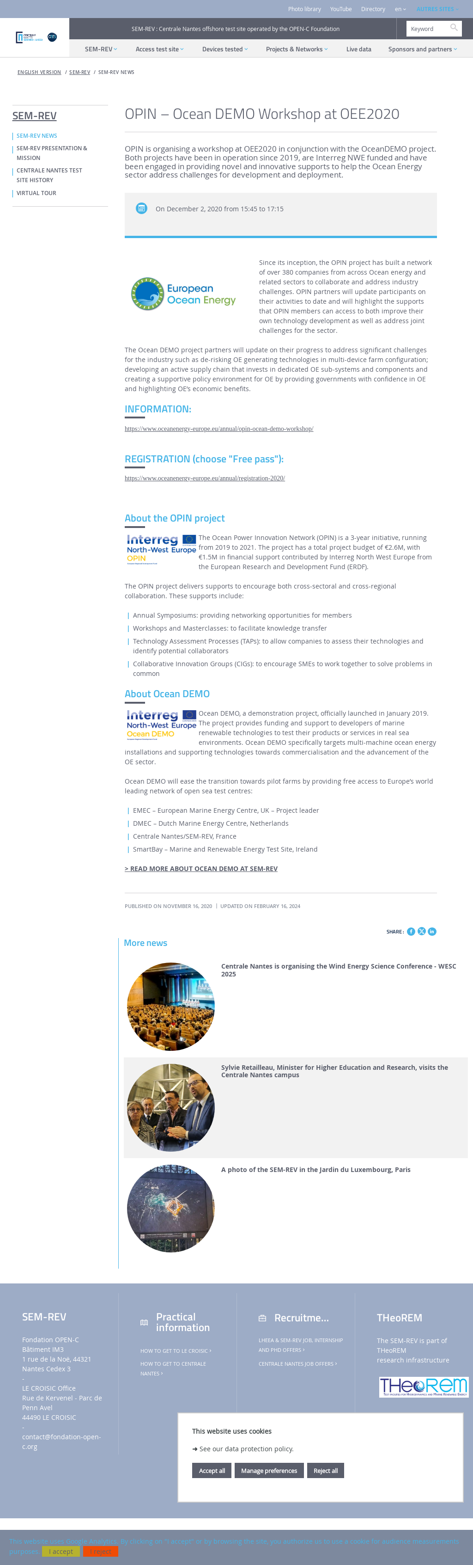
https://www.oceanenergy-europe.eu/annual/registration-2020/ (205, 478)
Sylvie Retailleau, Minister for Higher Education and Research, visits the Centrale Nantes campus (334, 1072)
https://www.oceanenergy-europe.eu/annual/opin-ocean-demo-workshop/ (219, 428)
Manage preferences (269, 1471)
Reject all (326, 1471)
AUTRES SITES (435, 9)
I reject (100, 1551)
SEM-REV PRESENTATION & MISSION (52, 153)
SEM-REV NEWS (116, 72)
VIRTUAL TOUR (36, 193)
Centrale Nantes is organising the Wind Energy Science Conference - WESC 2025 (338, 970)
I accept (61, 1551)
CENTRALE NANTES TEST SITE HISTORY (49, 175)
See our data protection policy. (247, 1448)
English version (39, 72)
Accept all (212, 1471)
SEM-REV (79, 72)
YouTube (341, 9)
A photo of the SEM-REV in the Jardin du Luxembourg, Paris (316, 1170)
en (398, 9)
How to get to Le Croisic (176, 1351)
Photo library (304, 9)
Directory (373, 9)
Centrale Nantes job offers (299, 1364)
